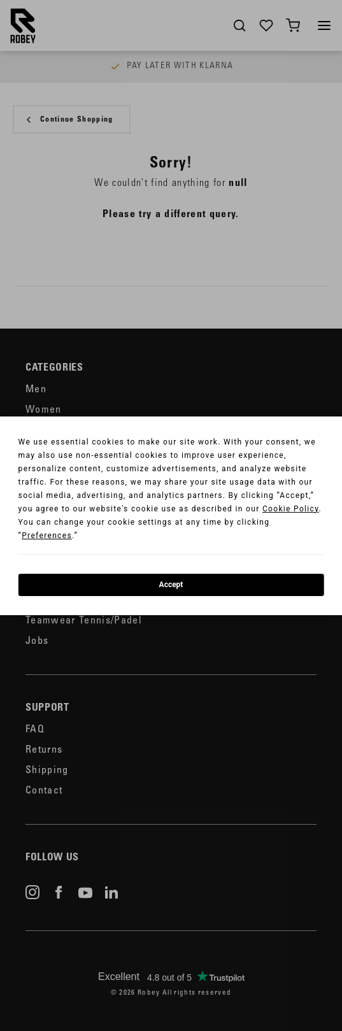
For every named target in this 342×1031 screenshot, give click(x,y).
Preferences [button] (47, 535)
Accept (171, 584)
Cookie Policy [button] (290, 508)
